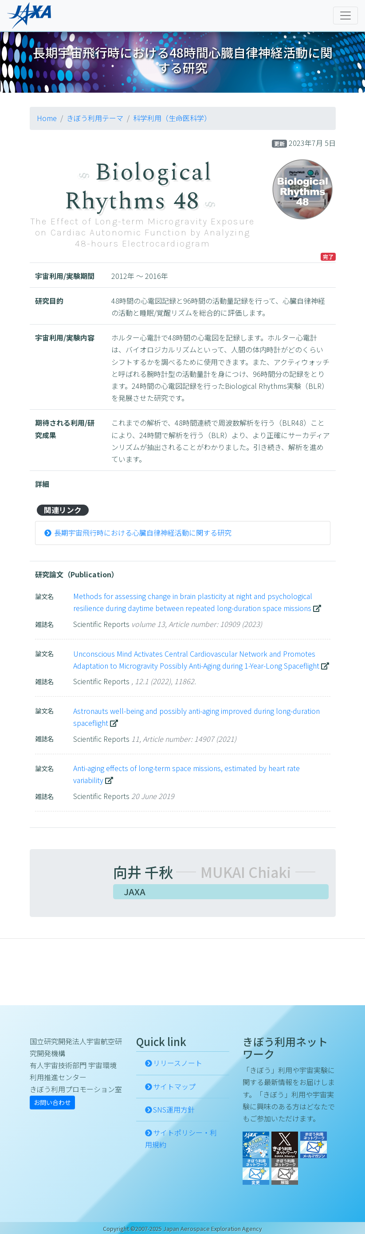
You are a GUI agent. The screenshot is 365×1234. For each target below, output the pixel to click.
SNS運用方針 (174, 1109)
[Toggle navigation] (345, 15)
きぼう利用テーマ (95, 118)
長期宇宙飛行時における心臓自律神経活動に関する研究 (143, 532)
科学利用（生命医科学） (172, 118)
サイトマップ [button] (174, 1086)
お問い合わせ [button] (52, 1102)
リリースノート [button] (177, 1063)
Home (47, 118)
